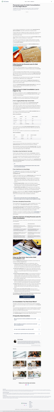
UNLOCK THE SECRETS (27, 296)
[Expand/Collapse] (39, 319)
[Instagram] (26, 385)
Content (28, 1)
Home (26, 1)
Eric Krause (15, 10)
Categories (32, 1)
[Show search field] (51, 1)
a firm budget (36, 211)
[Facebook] (28, 385)
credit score (17, 171)
